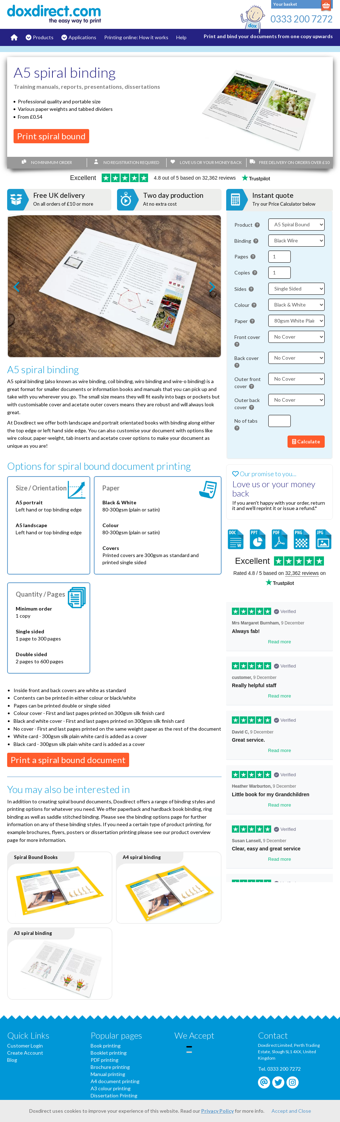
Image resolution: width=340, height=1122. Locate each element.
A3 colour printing (111, 1088)
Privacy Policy (217, 1111)
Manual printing (108, 1074)
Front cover (247, 340)
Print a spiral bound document (68, 760)
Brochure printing (110, 1067)
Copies (245, 272)
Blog (12, 1060)
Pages (244, 256)
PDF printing (104, 1060)
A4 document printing (115, 1081)
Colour (245, 305)
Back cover (247, 361)
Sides (244, 289)
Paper (244, 321)
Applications (82, 37)
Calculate (306, 441)
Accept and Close (291, 1111)
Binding (246, 241)
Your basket (285, 4)
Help (181, 37)
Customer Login (25, 1046)
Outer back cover (247, 403)
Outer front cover (247, 382)
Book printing (106, 1046)
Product (247, 225)
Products (43, 37)
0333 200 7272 (301, 19)
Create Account (25, 1053)
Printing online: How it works (136, 37)
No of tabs (246, 424)
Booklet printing (109, 1053)
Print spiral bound (51, 136)
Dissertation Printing (114, 1095)
